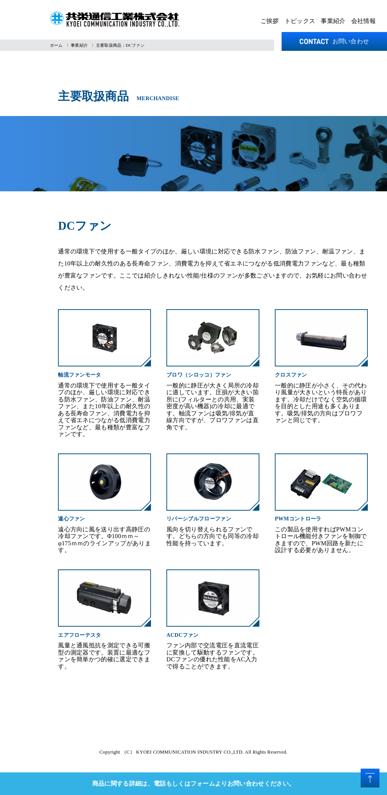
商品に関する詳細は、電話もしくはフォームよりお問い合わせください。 (193, 783)
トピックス (300, 21)
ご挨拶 (270, 21)
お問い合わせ (334, 41)
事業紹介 (333, 21)
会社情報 (363, 21)
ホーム (56, 45)
